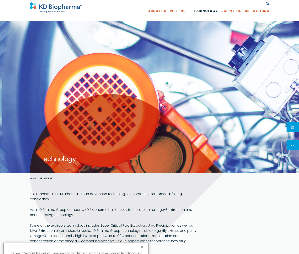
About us (157, 15)
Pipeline (177, 15)
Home (33, 178)
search (267, 3)
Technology (205, 15)
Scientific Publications (245, 15)
